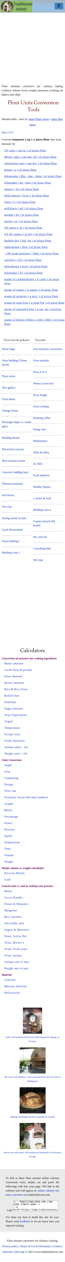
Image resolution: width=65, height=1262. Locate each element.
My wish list (40, 536)
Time (7, 848)
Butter (8, 891)
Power (8, 823)
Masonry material (15, 986)
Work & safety (41, 452)
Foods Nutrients (14, 740)
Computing (11, 777)
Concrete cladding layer (15, 472)
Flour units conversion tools (33, 106)
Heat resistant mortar (13, 460)
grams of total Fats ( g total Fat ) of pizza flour (34, 302)
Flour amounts (13, 676)
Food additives (41, 475)
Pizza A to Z (40, 371)
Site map (38, 559)
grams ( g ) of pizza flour (20, 169)
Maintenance (40, 440)
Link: (7, 1212)
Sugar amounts (13, 708)
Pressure (9, 829)
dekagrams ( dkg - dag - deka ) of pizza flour (33, 176)
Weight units (12, 753)
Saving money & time (14, 518)
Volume (9, 855)
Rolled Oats (11, 695)
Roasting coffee (42, 417)
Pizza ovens (8, 376)
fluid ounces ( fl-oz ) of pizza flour (26, 195)
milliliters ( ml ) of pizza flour (23, 208)
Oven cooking (41, 406)
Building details (11, 437)
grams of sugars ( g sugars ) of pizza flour (31, 289)
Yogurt (8, 721)
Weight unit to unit (16, 968)
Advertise (7, 1253)
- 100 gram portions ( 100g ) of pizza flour (31, 253)
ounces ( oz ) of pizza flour (21, 189)
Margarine (10, 910)
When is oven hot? (43, 383)
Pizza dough (40, 394)
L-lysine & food (42, 498)
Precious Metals (14, 873)
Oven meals (8, 399)
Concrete (10, 979)
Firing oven (39, 429)
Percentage (11, 816)
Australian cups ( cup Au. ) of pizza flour (30, 163)
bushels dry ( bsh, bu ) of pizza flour (27, 240)
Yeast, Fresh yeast (15, 949)
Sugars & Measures (16, 929)
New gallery (9, 387)
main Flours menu (39, 119)
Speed (8, 835)
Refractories (12, 992)
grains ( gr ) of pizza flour (21, 221)
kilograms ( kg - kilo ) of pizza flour (27, 182)
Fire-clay (7, 506)
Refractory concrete (13, 449)
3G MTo (37, 463)
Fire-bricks (8, 495)
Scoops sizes (12, 734)
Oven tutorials (41, 360)
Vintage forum (10, 410)
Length (8, 803)
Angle (8, 765)
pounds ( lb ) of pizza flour (21, 214)
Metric (8, 810)
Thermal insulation (12, 483)
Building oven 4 (42, 509)
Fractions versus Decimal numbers (26, 797)
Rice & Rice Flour (16, 689)
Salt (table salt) (14, 923)
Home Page (8, 349)
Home (16, 6)
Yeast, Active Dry (15, 936)
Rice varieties (13, 916)
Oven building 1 (11, 541)
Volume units (12, 747)
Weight (8, 861)
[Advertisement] (32, 47)
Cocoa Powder (13, 897)
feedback (25, 1223)
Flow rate (10, 790)
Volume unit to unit (16, 961)
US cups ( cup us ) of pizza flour (25, 150)
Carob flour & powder (18, 669)
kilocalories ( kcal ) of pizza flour (26, 266)
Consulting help (42, 548)
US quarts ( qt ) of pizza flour (23, 227)
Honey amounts (14, 682)
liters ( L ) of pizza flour (20, 201)
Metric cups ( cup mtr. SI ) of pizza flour (30, 156)
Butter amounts (14, 663)
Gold (7, 879)
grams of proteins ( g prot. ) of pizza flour (31, 296)
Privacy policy (10, 1248)
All (26, 747)
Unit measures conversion (47, 349)
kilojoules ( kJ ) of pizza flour (23, 272)
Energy (8, 784)
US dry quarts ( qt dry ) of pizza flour (28, 234)
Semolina (10, 702)
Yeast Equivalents (15, 714)
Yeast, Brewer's (14, 942)
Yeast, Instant (13, 955)
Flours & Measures (16, 903)
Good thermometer (12, 529)
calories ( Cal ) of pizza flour (23, 259)
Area (7, 771)
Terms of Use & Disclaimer (35, 1248)
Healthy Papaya (42, 486)
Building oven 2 (11, 552)
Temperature (12, 727)
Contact (57, 1248)
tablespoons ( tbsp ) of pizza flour (26, 247)
